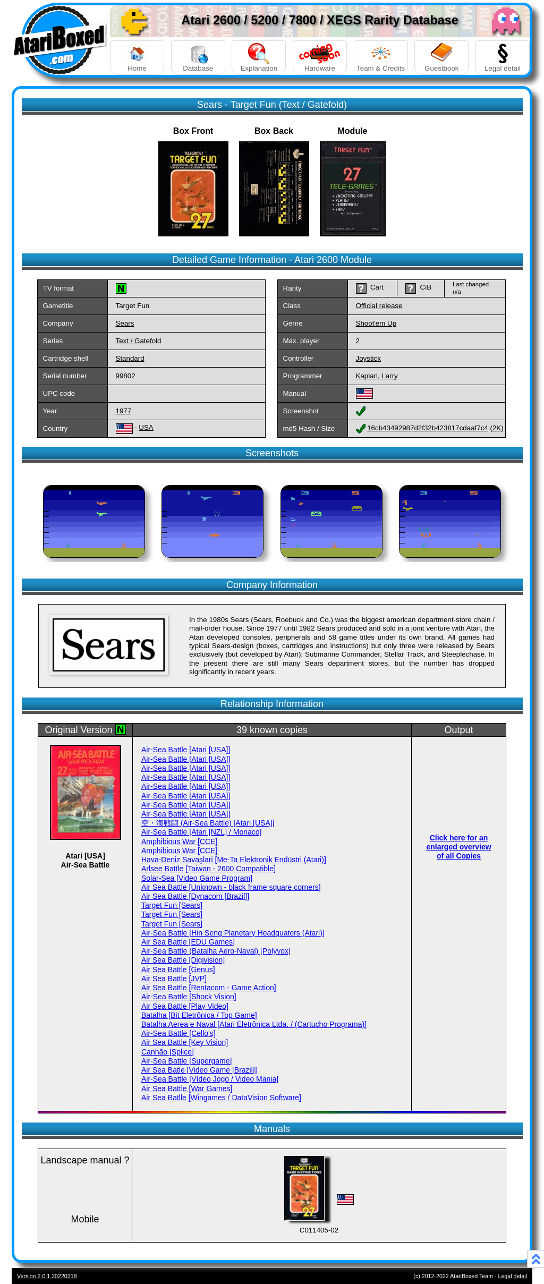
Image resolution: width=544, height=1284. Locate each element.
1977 (124, 411)
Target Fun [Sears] (171, 905)
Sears (125, 323)
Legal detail (502, 57)
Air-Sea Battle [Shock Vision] (188, 996)
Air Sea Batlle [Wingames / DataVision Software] (221, 1097)
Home (137, 57)
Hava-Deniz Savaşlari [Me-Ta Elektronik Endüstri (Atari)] (233, 859)
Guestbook (441, 57)
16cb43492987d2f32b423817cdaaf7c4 (427, 428)
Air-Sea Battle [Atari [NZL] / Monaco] (201, 832)
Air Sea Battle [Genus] (178, 969)
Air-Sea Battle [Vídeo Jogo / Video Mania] (209, 1079)
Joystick (368, 358)
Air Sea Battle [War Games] (186, 1088)
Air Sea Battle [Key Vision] (184, 1042)
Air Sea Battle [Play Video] (184, 1006)
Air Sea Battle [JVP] (174, 978)
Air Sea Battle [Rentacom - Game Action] (208, 987)
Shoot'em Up (376, 323)
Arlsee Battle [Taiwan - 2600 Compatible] (208, 868)
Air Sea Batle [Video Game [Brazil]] (199, 1070)
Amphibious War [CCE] (179, 841)
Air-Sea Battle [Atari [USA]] (185, 749)
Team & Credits (380, 57)
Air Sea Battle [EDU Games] (188, 942)
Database (198, 57)
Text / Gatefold (139, 341)
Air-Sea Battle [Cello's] (178, 1033)
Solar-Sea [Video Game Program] (196, 878)
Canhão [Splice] (167, 1052)
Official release (379, 306)
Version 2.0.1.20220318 (47, 1276)
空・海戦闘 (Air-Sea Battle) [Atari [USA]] (208, 823)
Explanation (258, 57)
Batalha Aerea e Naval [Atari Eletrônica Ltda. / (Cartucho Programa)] (254, 1024)
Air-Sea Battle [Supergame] (186, 1061)
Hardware (319, 57)
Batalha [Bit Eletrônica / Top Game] (199, 1015)
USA (146, 427)
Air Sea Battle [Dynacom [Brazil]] (195, 896)
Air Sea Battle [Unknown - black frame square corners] (231, 887)
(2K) (496, 428)
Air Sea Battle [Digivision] (183, 960)
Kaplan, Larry (377, 376)
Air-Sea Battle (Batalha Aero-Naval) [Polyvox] (216, 951)
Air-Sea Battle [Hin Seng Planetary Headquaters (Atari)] (233, 933)
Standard (130, 358)
